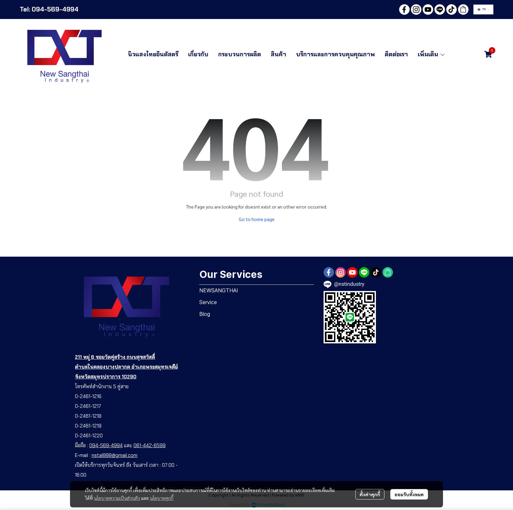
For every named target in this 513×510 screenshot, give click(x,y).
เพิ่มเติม (431, 54)
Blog (204, 314)
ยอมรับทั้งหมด (409, 494)
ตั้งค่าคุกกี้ (370, 494)
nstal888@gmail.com (114, 455)
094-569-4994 (106, 445)
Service (208, 302)
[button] (483, 9)
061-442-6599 (149, 445)
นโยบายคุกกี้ (161, 498)
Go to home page (256, 219)
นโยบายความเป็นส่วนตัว (117, 498)
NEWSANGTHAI (218, 290)
